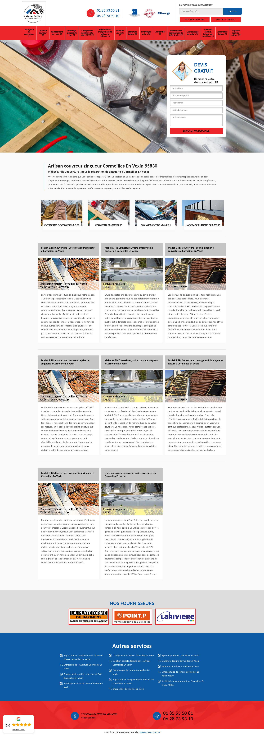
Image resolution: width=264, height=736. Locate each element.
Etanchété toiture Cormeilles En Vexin (180, 661)
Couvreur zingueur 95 (43, 33)
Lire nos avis (19, 730)
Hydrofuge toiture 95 (146, 32)
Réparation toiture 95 (222, 32)
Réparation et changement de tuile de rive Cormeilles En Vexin (133, 681)
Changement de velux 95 (57, 32)
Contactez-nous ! (226, 19)
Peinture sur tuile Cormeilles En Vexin (180, 666)
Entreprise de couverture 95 (29, 33)
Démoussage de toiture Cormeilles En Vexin (131, 672)
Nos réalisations (194, 19)
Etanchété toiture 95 (132, 32)
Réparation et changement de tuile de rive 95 (176, 33)
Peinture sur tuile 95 (120, 33)
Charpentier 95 (160, 32)
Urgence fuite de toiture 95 (235, 33)
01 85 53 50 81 (108, 10)
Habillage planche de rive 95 (72, 33)
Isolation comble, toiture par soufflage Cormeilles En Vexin (132, 663)
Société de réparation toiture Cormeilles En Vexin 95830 (183, 683)
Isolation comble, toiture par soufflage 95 (208, 33)
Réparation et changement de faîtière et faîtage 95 (105, 33)
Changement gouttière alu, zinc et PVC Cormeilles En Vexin (83, 676)
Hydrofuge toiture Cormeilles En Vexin (180, 655)
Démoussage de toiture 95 (192, 32)
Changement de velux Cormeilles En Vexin (133, 655)
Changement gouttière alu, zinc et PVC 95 (87, 33)
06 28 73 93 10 (108, 16)
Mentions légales (150, 732)
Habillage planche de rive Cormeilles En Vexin (83, 685)
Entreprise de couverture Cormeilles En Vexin (83, 666)
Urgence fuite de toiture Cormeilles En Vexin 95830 (181, 674)
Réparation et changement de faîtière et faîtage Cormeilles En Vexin (83, 657)
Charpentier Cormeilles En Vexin (128, 689)
